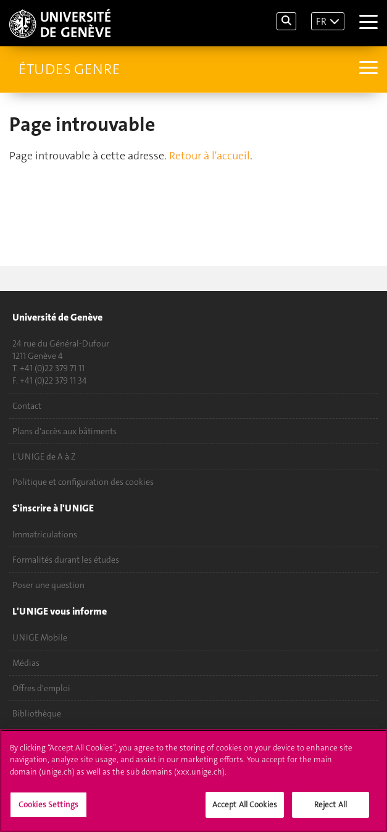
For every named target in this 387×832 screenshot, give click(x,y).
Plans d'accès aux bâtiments (64, 431)
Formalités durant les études (65, 559)
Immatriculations (44, 534)
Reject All (330, 805)
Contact (26, 405)
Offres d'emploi (41, 688)
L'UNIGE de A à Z (44, 456)
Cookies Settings (48, 805)
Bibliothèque (36, 713)
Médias (26, 662)
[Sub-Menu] (367, 69)
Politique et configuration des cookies (83, 481)
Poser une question (48, 584)
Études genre (69, 69)
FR (321, 21)
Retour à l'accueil (209, 155)
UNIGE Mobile (39, 637)
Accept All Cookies (244, 805)
